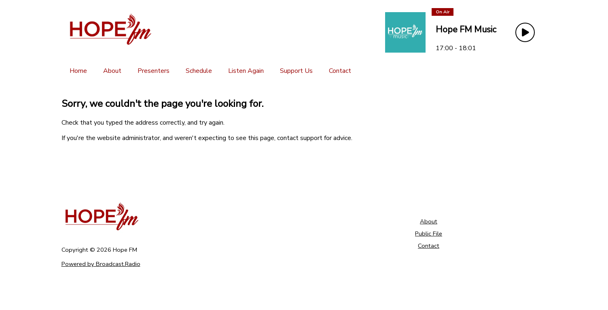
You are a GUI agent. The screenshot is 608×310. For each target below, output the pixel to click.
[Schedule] (199, 71)
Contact (428, 246)
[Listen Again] (246, 71)
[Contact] (340, 71)
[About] (112, 71)
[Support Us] (296, 71)
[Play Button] (525, 32)
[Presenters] (153, 71)
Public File (428, 233)
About (428, 221)
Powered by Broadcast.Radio (100, 264)
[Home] (78, 71)
